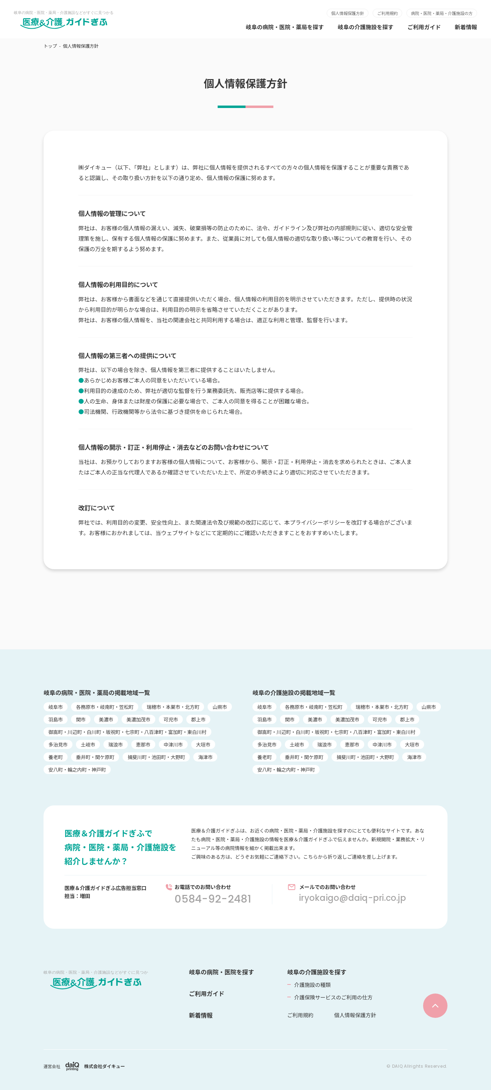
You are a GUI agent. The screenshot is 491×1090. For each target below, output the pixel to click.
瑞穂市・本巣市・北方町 (173, 706)
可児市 (171, 719)
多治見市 (58, 744)
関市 (81, 719)
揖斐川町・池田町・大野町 (156, 756)
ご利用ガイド (424, 27)
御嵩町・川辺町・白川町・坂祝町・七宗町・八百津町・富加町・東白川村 (127, 731)
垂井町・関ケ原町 (95, 756)
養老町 (55, 756)
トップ (50, 46)
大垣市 (203, 744)
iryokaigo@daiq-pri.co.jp (352, 898)
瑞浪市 (115, 744)
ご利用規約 (387, 13)
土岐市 (88, 744)
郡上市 (198, 719)
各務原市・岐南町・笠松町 (104, 706)
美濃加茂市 (138, 719)
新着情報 (466, 27)
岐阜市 (55, 706)
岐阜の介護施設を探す (365, 27)
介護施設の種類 (312, 984)
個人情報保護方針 (347, 13)
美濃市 (106, 719)
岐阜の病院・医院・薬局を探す (285, 27)
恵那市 (143, 744)
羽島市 (55, 719)
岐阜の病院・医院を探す (221, 971)
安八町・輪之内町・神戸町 (77, 769)
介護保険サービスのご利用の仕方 (333, 997)
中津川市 (173, 744)
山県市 (219, 706)
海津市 (205, 756)
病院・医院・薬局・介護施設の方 (442, 13)
